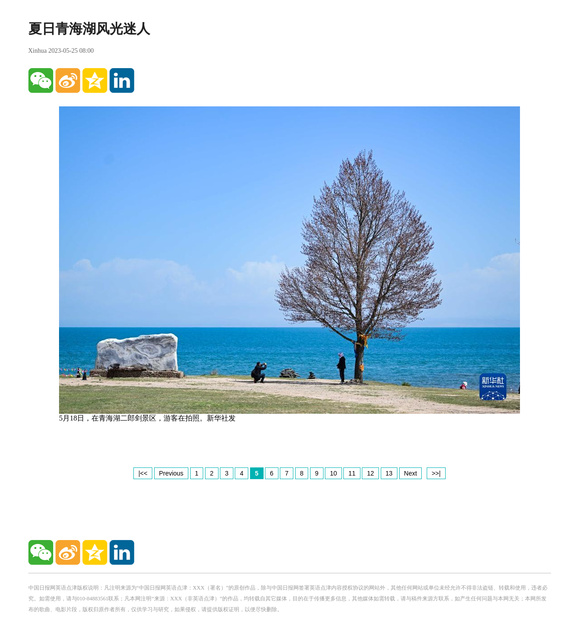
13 (389, 473)
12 (370, 473)
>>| (436, 473)
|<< (142, 473)
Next (410, 473)
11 (352, 473)
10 (333, 473)
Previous (171, 473)
